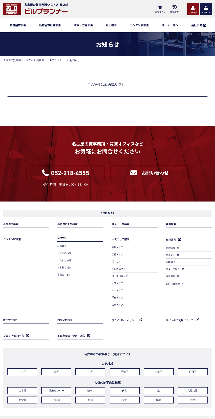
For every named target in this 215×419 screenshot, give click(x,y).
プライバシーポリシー (125, 312)
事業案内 (171, 255)
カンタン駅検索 (139, 25)
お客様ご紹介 (64, 267)
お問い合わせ (173, 280)
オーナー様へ (170, 25)
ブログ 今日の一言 (14, 325)
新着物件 (62, 249)
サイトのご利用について (181, 312)
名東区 (158, 361)
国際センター (56, 379)
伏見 (124, 379)
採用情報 (171, 274)
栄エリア (117, 261)
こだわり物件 (64, 261)
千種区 (124, 361)
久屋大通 (192, 379)
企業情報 (171, 249)
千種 (192, 387)
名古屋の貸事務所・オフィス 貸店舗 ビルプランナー (33, 60)
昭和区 (192, 361)
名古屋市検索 (18, 25)
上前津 (56, 387)
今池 (124, 387)
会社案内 (171, 242)
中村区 (22, 361)
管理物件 (171, 262)
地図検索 (111, 25)
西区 (56, 361)
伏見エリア (118, 255)
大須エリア (118, 280)
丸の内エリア (119, 267)
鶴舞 (158, 387)
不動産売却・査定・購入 (72, 325)
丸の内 (90, 379)
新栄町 (22, 387)
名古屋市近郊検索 (50, 25)
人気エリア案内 (121, 242)
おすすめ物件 (64, 255)
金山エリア (118, 286)
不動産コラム (64, 273)
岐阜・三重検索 (83, 25)
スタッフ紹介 (173, 268)
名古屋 (22, 379)
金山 (90, 387)
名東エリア (118, 298)
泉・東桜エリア (120, 273)
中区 (90, 361)
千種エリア (118, 292)
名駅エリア (118, 249)
